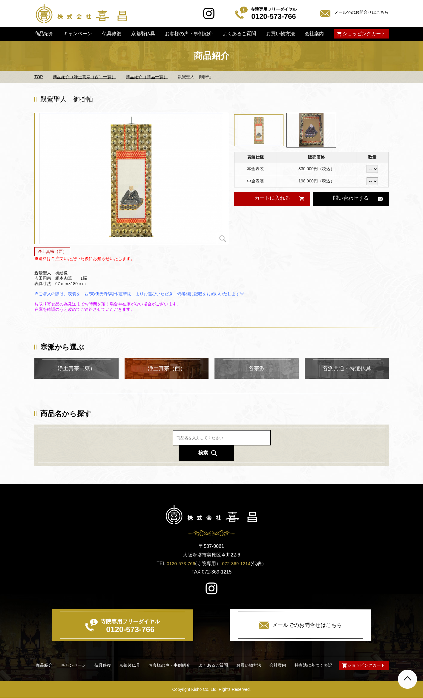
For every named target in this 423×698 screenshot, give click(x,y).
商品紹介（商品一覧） (147, 76)
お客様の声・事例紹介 (189, 33)
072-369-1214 (237, 563)
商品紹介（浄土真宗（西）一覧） (84, 76)
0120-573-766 (180, 563)
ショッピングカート (364, 33)
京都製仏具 (143, 33)
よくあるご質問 (239, 33)
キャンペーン (77, 33)
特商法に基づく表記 (312, 665)
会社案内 (314, 33)
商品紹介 (43, 33)
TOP (38, 76)
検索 (288, 445)
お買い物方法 (280, 33)
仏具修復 (111, 33)
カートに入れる (272, 199)
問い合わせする (351, 199)
